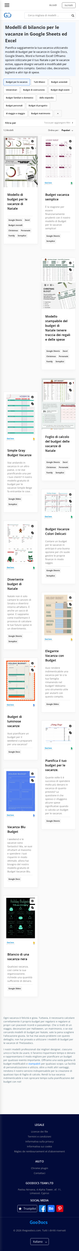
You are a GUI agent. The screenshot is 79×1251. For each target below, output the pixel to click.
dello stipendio (46, 97)
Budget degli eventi (60, 89)
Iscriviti (69, 5)
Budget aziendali (59, 82)
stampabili (34, 1063)
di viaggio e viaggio (15, 113)
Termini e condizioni (39, 1136)
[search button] (73, 15)
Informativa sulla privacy (39, 1141)
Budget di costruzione (34, 89)
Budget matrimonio (40, 113)
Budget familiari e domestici (19, 97)
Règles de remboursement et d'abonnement (39, 1151)
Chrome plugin (39, 1168)
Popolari (66, 130)
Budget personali (14, 105)
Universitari (11, 89)
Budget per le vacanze (16, 82)
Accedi (53, 5)
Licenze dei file (39, 1131)
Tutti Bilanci (39, 82)
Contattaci (39, 1173)
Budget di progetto (38, 105)
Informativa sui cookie (39, 1146)
